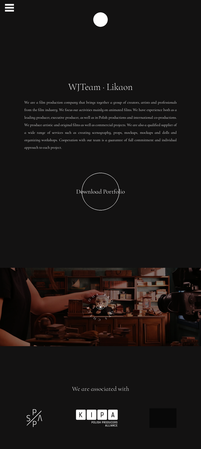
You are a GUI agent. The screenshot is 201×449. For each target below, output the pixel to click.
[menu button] (8, 8)
